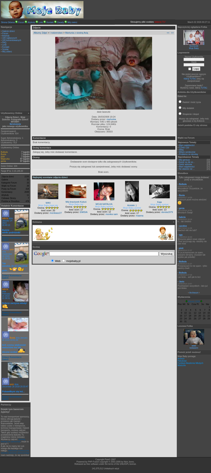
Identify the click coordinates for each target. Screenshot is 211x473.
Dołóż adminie (185, 164)
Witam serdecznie (187, 152)
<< (168, 33)
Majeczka (5, 159)
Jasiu (181, 281)
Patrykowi (182, 361)
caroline (183, 226)
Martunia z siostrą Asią (76, 33)
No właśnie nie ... (187, 169)
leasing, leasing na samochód (13, 440)
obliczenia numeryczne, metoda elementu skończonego (15, 452)
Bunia (3, 154)
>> (172, 33)
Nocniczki (194, 46)
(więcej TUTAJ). (165, 22)
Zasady (60, 22)
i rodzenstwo (56, 33)
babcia (5, 218)
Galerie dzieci (8, 31)
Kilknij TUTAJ (190, 79)
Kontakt (50, 22)
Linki (41, 22)
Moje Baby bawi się (48, 205)
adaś (194, 346)
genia (3, 161)
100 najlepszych (9, 38)
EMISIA (83, 212)
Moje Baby (194, 48)
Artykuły (31, 22)
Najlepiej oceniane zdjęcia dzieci (50, 177)
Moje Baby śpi (76, 204)
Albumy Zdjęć (40, 33)
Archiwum (193, 293)
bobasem (194, 348)
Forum (21, 22)
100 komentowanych (11, 40)
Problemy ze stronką (188, 154)
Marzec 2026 (194, 301)
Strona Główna (8, 22)
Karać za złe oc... (187, 162)
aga (181, 235)
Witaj (181, 150)
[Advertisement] (15, 83)
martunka (111, 119)
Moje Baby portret (104, 206)
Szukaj (5, 49)
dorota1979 (167, 212)
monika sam (112, 214)
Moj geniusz (184, 160)
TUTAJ (204, 88)
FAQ (4, 42)
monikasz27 (56, 213)
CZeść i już (184, 147)
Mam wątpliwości (187, 145)
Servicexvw (15, 124)
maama (139, 215)
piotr (3, 156)
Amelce (181, 358)
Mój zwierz (72, 22)
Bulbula (4, 152)
